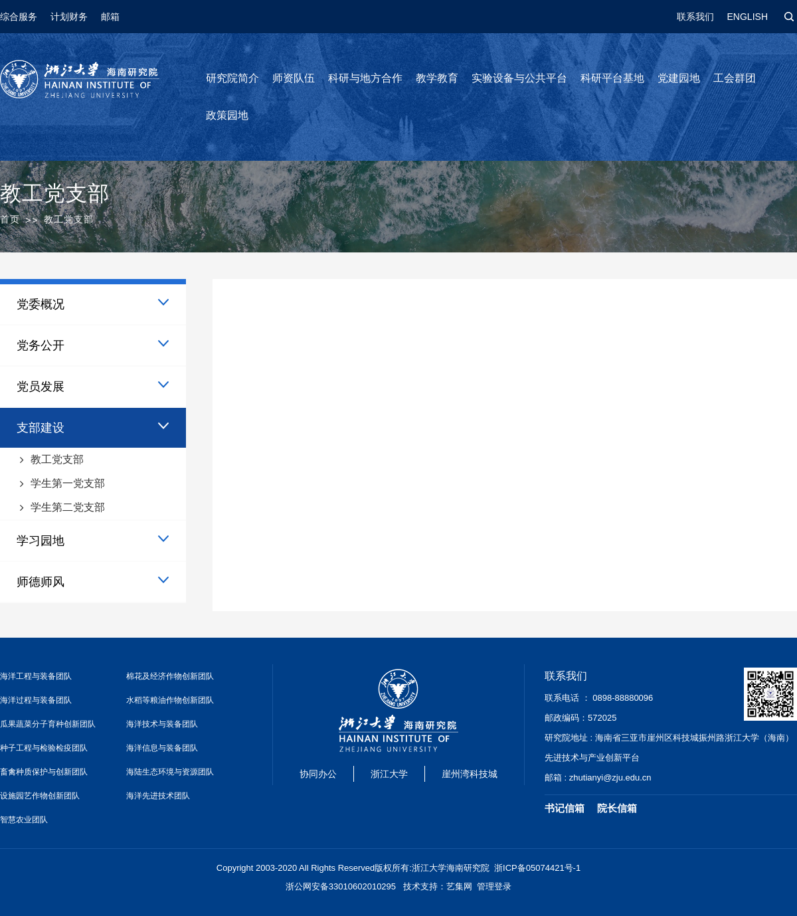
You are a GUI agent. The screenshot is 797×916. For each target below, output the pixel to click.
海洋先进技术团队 (158, 795)
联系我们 (695, 16)
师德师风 (40, 582)
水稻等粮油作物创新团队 (170, 700)
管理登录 (494, 886)
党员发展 (40, 386)
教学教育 (437, 78)
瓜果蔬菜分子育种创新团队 (48, 724)
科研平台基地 (612, 78)
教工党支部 (57, 459)
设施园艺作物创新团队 (40, 795)
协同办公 (318, 774)
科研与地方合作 (365, 78)
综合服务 (18, 16)
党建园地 (679, 78)
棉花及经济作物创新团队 (170, 676)
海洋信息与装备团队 (162, 748)
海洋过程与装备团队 (36, 700)
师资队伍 (293, 78)
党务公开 (40, 345)
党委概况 (40, 304)
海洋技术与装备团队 (162, 724)
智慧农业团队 (24, 819)
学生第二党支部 (68, 507)
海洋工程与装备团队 (36, 676)
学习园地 (40, 540)
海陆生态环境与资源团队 (170, 772)
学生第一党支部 (68, 483)
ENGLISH (747, 16)
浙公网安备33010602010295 (341, 886)
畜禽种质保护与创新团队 (44, 772)
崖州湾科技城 (469, 774)
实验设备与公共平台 (519, 78)
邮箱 (110, 16)
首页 (10, 219)
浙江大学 (389, 774)
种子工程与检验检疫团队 (44, 748)
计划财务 (69, 16)
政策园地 (227, 115)
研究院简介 (232, 78)
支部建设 (40, 427)
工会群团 (734, 78)
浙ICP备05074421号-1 (537, 868)
